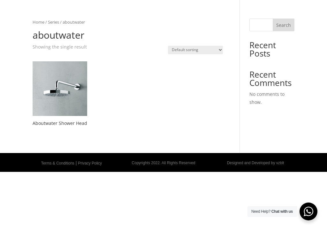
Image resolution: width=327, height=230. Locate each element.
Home (38, 22)
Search (283, 25)
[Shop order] (195, 50)
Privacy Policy (90, 163)
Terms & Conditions (57, 163)
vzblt (280, 163)
